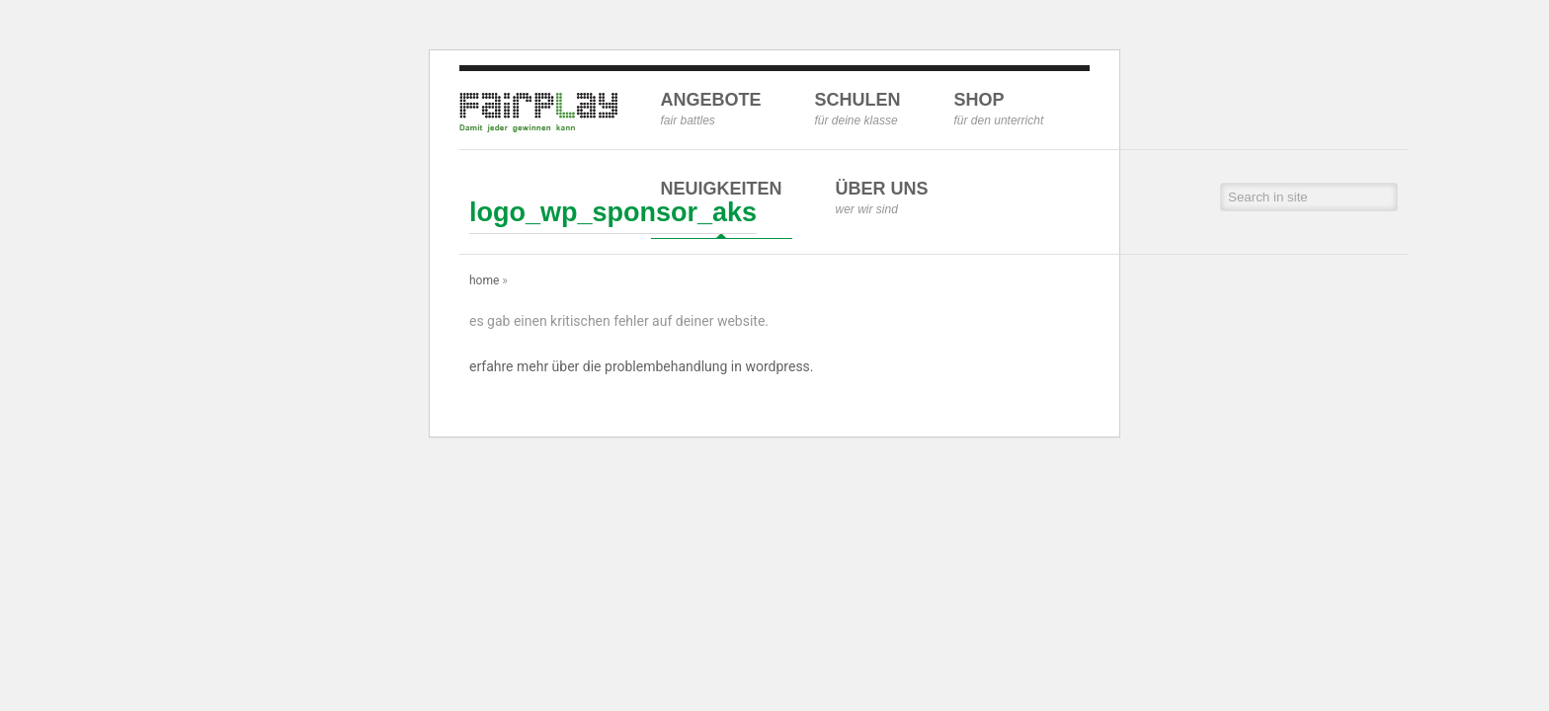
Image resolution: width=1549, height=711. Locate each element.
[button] (1384, 197)
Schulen (858, 108)
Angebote (711, 108)
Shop (999, 108)
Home (484, 280)
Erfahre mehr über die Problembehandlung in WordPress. (641, 366)
